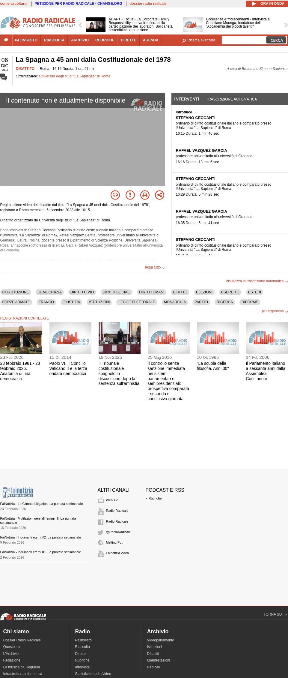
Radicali (153, 667)
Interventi (186, 99)
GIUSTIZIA (71, 302)
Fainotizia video (117, 553)
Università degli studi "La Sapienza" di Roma (74, 76)
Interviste (82, 667)
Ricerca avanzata (201, 40)
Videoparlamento (160, 640)
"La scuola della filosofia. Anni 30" (213, 366)
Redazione (11, 660)
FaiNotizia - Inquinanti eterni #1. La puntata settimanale (40, 552)
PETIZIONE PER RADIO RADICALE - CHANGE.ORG (78, 4)
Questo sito (12, 647)
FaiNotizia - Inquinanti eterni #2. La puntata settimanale (40, 537)
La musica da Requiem (21, 667)
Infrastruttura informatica (22, 674)
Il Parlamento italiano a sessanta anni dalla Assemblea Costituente (266, 371)
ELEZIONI (204, 292)
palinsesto (26, 40)
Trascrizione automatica (231, 99)
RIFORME (250, 302)
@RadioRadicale (118, 532)
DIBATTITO (25, 69)
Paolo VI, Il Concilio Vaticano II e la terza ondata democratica (68, 368)
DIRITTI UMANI (151, 292)
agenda (151, 40)
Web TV (112, 500)
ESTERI (254, 292)
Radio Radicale (117, 510)
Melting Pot (114, 542)
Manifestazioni (158, 660)
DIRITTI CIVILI (82, 292)
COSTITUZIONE (15, 292)
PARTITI (201, 302)
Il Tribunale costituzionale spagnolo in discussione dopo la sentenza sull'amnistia (119, 373)
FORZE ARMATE (16, 302)
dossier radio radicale (148, 4)
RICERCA (225, 302)
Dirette (80, 654)
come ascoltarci (14, 4)
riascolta (54, 40)
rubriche (104, 40)
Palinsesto (83, 640)
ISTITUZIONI (99, 302)
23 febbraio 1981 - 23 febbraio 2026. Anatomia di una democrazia (20, 371)
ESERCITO (230, 292)
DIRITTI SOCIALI (117, 292)
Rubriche (155, 498)
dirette (128, 40)
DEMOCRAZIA (50, 292)
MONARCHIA (175, 302)
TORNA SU (272, 614)
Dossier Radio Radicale (22, 640)
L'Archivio (11, 654)
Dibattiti (153, 654)
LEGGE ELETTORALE (136, 302)
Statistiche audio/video (93, 674)
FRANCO (46, 302)
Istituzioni (154, 647)
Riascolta (82, 647)
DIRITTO (180, 292)
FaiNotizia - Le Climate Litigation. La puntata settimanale (41, 504)
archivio (80, 40)
